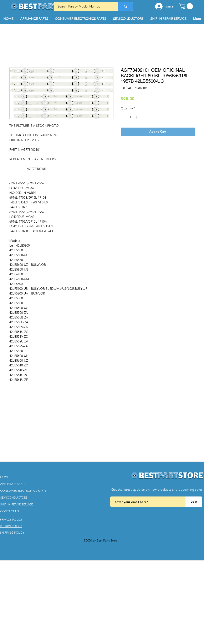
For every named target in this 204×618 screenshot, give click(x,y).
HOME (4, 477)
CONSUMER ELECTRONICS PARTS (23, 491)
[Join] (193, 501)
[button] (186, 6)
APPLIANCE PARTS (12, 484)
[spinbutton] (130, 117)
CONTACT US (9, 511)
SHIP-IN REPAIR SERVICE (16, 504)
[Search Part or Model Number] (83, 6)
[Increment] (136, 117)
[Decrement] (124, 117)
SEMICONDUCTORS (13, 497)
